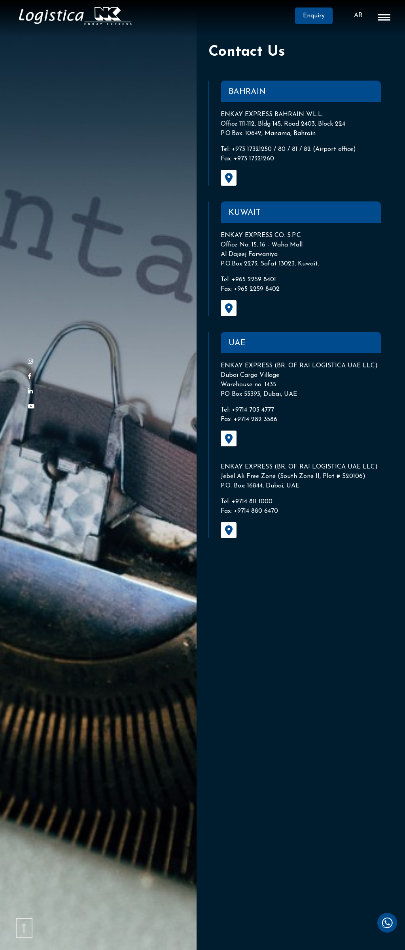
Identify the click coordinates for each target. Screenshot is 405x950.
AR (358, 15)
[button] (384, 19)
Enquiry (307, 16)
